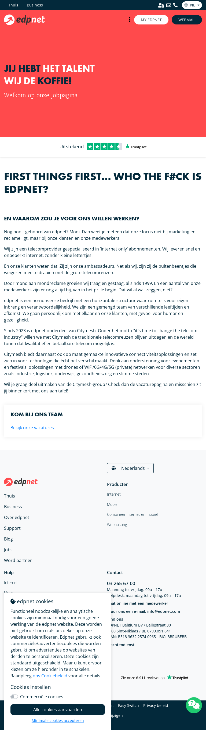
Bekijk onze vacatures (32, 428)
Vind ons (115, 619)
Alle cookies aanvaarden (57, 710)
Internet (11, 582)
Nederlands (129, 468)
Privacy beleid (155, 705)
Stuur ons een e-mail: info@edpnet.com (143, 611)
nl (190, 5)
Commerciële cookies (41, 697)
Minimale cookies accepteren (58, 720)
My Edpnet (151, 19)
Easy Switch (128, 705)
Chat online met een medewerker (137, 603)
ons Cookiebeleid (50, 676)
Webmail (186, 19)
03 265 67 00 (121, 583)
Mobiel (9, 592)
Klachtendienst (121, 644)
